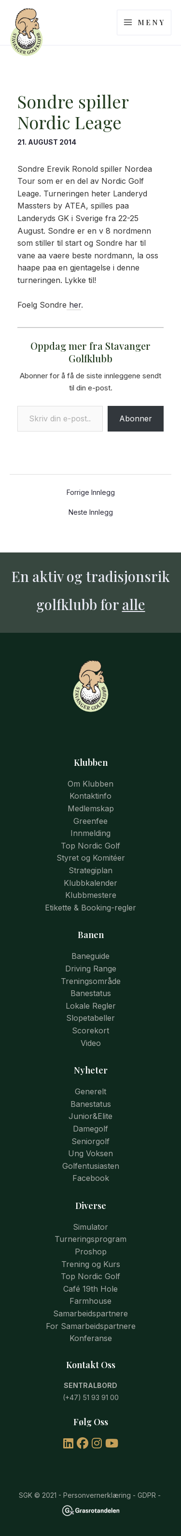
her (74, 305)
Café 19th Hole (90, 1289)
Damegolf (90, 1128)
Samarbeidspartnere (90, 1313)
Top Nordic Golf (90, 845)
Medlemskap (91, 808)
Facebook (90, 1178)
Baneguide (90, 956)
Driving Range (90, 968)
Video (91, 1043)
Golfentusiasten (90, 1166)
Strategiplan (90, 870)
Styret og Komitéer (90, 858)
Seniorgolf (90, 1141)
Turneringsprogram (90, 1239)
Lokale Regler (91, 1006)
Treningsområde (91, 981)
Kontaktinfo (90, 796)
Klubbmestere (90, 895)
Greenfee (90, 821)
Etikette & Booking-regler (90, 907)
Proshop (91, 1251)
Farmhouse (90, 1301)
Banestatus (90, 993)
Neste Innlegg (91, 512)
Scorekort (90, 1030)
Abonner (135, 418)
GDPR (147, 1495)
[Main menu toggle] (144, 23)
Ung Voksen (90, 1153)
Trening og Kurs (90, 1264)
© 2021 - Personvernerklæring (81, 1495)
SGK (25, 1495)
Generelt (90, 1091)
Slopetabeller (90, 1018)
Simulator (90, 1227)
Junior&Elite (90, 1116)
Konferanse (91, 1338)
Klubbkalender (90, 883)
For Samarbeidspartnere (91, 1326)
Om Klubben (90, 784)
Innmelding (90, 833)
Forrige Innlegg (91, 492)
